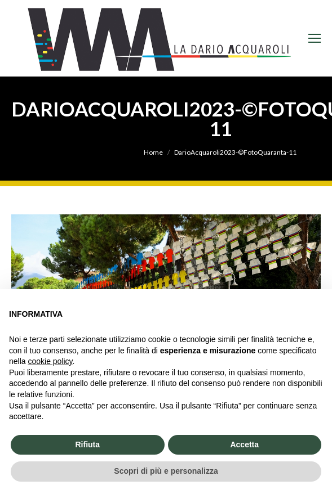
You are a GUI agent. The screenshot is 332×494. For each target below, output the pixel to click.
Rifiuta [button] (87, 444)
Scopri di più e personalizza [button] (166, 470)
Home (153, 152)
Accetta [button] (244, 444)
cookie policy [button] (50, 361)
